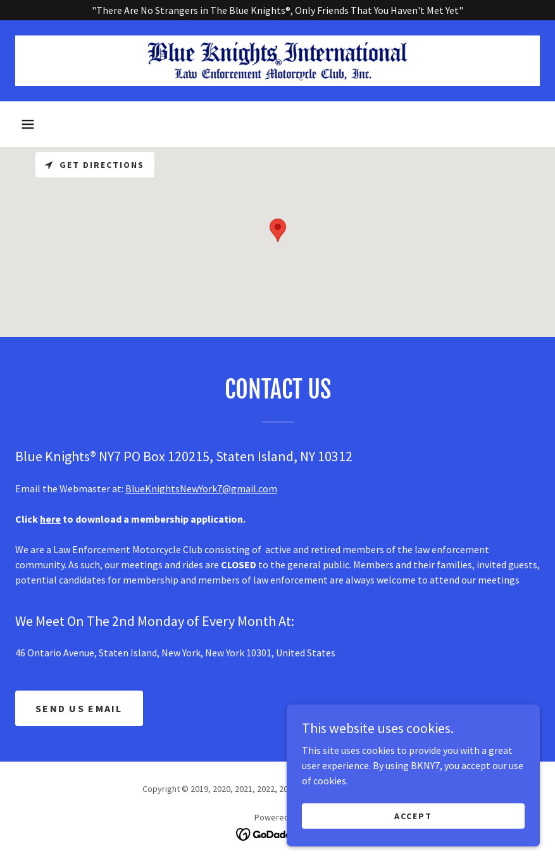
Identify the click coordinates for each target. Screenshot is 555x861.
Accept (413, 815)
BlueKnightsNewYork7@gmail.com (201, 488)
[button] (28, 124)
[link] (277, 60)
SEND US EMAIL (79, 708)
